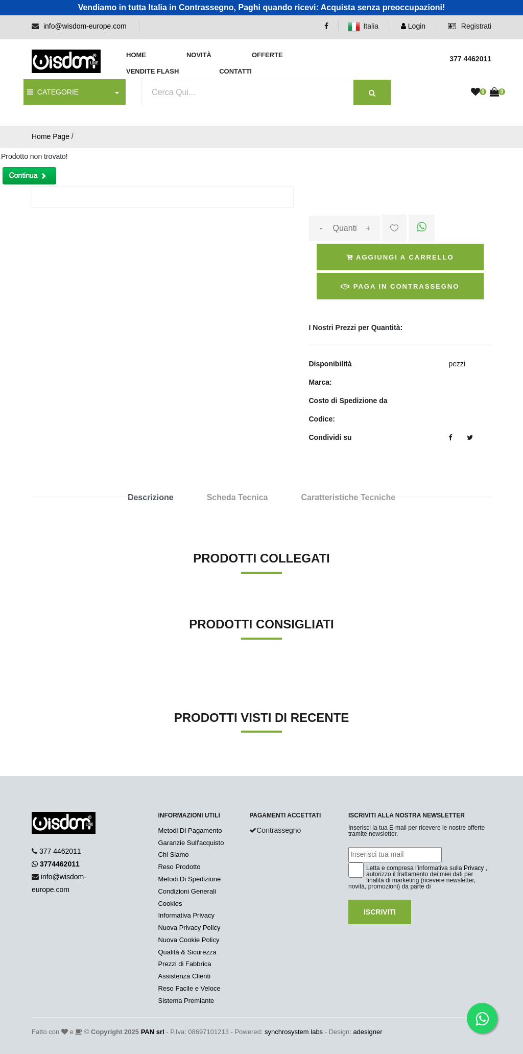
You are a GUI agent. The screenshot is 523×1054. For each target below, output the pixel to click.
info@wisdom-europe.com (85, 26)
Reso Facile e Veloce (189, 988)
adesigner (367, 1032)
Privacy (474, 868)
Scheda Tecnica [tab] (237, 497)
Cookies (170, 903)
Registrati (469, 26)
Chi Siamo (173, 854)
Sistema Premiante (186, 1000)
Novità (198, 55)
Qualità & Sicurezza (187, 952)
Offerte (267, 55)
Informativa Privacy (186, 915)
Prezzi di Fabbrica (184, 964)
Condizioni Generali (187, 891)
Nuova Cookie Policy (188, 940)
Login (413, 26)
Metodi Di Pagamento (190, 830)
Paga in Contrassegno (400, 286)
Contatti (235, 71)
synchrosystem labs (294, 1032)
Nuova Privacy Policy (189, 927)
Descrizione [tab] (151, 497)
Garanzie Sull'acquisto (191, 843)
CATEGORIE (53, 92)
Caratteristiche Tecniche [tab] (348, 497)
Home (136, 55)
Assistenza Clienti (184, 976)
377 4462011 (60, 851)
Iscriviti (380, 912)
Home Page (50, 136)
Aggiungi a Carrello (400, 257)
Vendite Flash (152, 71)
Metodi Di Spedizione (189, 879)
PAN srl (152, 1032)
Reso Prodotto (179, 867)
